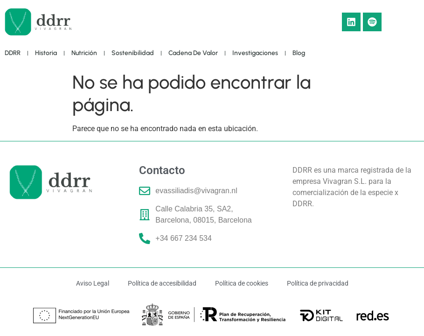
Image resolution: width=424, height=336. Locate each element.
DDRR (13, 53)
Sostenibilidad (132, 53)
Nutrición (84, 53)
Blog (298, 53)
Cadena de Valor (193, 53)
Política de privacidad (317, 283)
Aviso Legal (92, 283)
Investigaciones (255, 53)
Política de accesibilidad (162, 283)
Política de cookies (241, 283)
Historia (46, 53)
